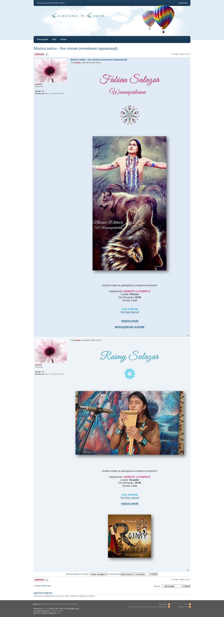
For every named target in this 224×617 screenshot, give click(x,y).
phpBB (45, 609)
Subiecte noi (183, 607)
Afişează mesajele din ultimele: (87, 574)
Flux (186, 604)
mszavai (77, 63)
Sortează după (121, 574)
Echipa (63, 39)
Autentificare (183, 3)
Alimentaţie (72, 604)
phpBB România (57, 611)
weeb (58, 613)
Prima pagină (42, 39)
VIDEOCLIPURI (129, 321)
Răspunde (41, 54)
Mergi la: (157, 586)
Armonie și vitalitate (59, 604)
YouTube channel (129, 312)
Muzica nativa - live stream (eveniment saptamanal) (76, 48)
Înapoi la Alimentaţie (43, 586)
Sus (188, 335)
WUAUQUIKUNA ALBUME (130, 327)
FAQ (54, 39)
